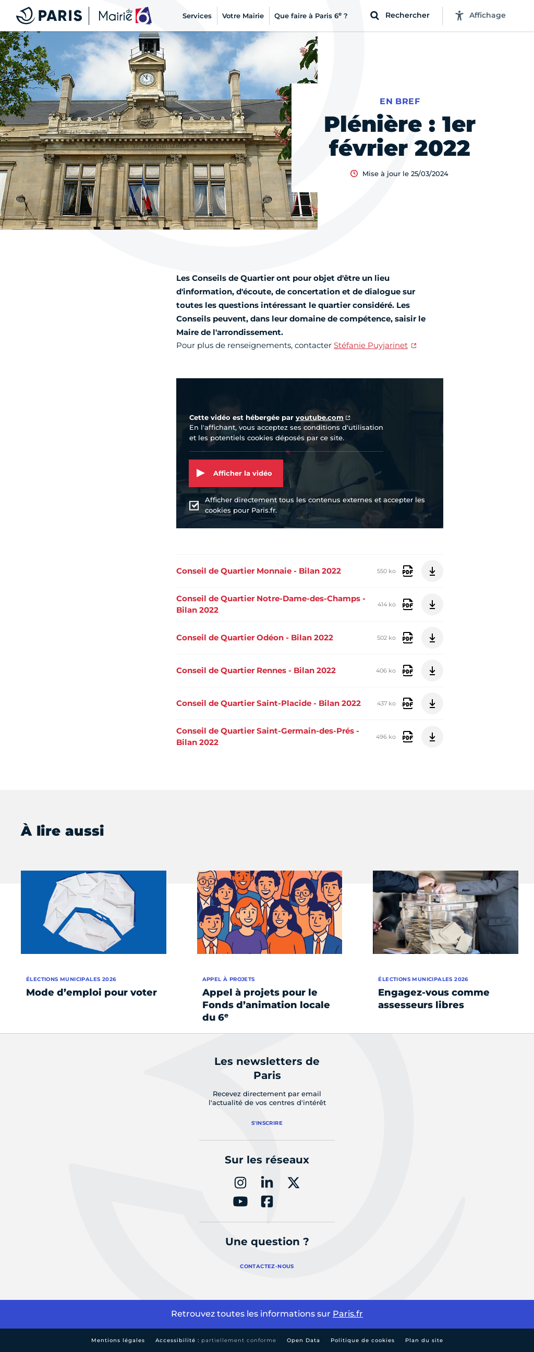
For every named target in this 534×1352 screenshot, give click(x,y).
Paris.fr (348, 1314)
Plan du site (424, 1340)
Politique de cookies (363, 1340)
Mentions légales (118, 1340)
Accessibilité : (215, 1340)
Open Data (303, 1340)
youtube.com (320, 417)
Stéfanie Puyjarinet (371, 345)
